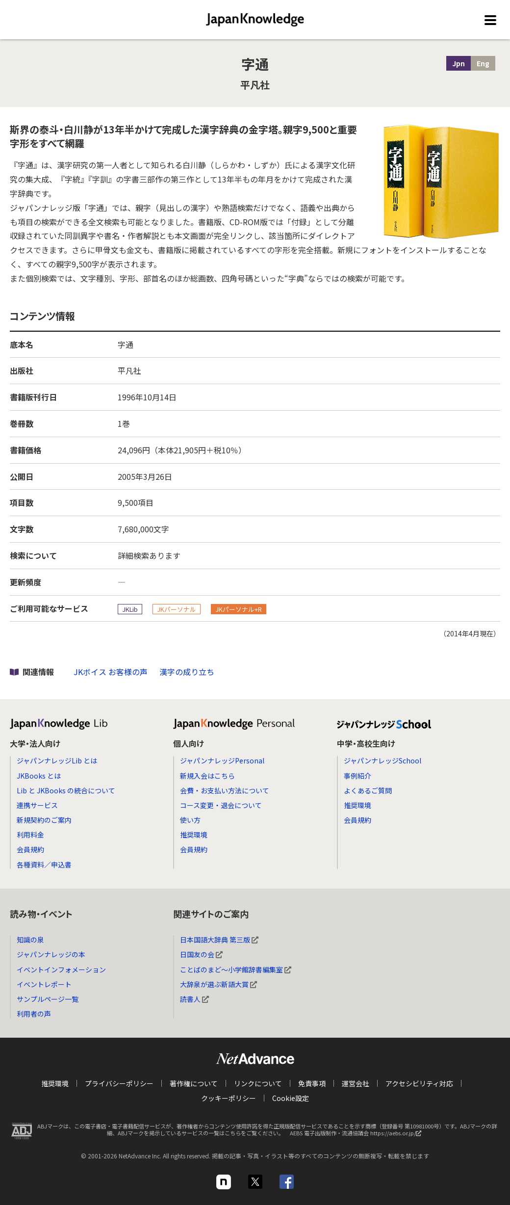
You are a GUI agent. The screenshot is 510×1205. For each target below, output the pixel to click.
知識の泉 (30, 939)
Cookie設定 (290, 1098)
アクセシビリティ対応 (419, 1083)
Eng (483, 63)
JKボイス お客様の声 (111, 672)
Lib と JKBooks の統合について (66, 790)
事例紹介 (357, 776)
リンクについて (258, 1083)
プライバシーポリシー (119, 1083)
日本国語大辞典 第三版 (219, 939)
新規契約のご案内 (44, 820)
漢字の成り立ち (186, 672)
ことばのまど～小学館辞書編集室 (235, 969)
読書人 (194, 999)
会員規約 (30, 849)
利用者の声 (34, 1014)
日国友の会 (201, 954)
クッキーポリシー (228, 1098)
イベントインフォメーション (61, 969)
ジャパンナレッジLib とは (57, 760)
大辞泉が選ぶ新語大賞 (218, 984)
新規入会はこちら (207, 776)
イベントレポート (44, 984)
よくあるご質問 (368, 790)
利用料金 (30, 834)
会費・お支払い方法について (224, 790)
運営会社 (355, 1083)
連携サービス (37, 805)
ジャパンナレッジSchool (382, 760)
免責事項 (312, 1083)
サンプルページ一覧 (47, 999)
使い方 (190, 820)
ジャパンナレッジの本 (51, 954)
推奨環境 (193, 834)
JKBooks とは (39, 776)
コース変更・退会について (221, 805)
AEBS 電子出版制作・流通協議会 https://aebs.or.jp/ (358, 1135)
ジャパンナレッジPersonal (222, 760)
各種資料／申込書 (44, 864)
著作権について (194, 1083)
